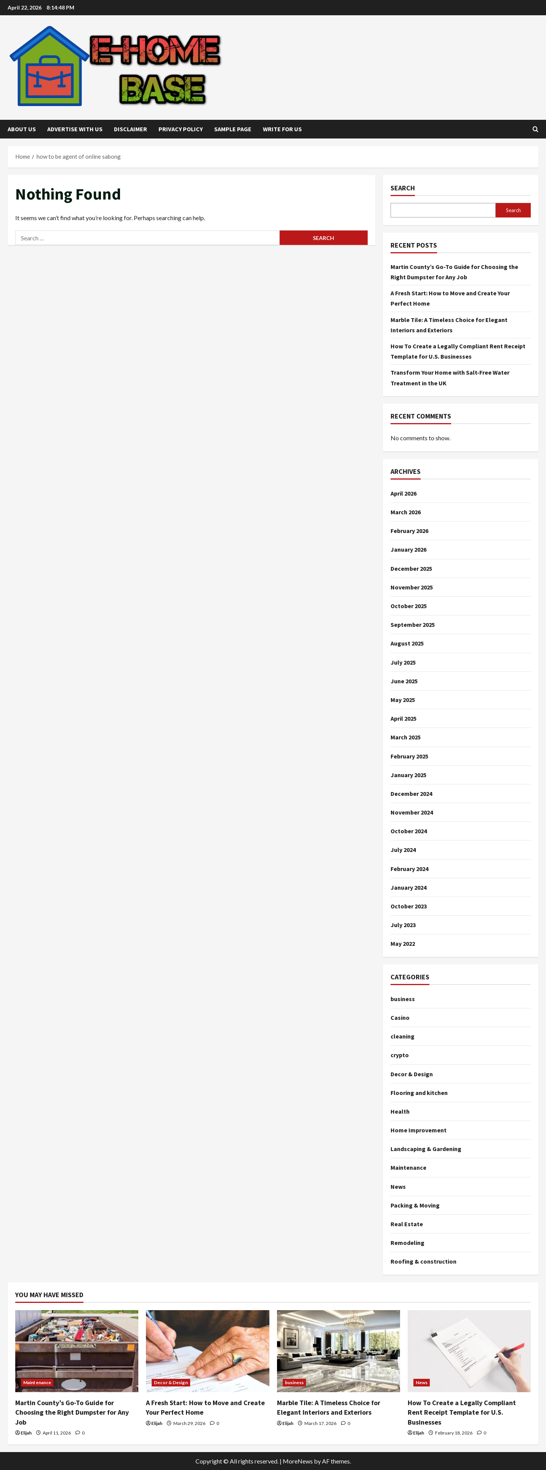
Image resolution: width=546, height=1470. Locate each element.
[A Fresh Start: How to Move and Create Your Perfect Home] (207, 1351)
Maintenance (408, 1167)
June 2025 (404, 681)
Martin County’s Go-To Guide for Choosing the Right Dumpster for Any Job (72, 1412)
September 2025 (413, 624)
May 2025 (403, 700)
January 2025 (408, 775)
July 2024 (403, 849)
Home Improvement (419, 1130)
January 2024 (408, 887)
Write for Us (282, 129)
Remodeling (407, 1242)
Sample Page (232, 129)
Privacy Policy (181, 129)
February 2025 (409, 756)
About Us (22, 129)
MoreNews (298, 1461)
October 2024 (409, 831)
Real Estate (407, 1224)
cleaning (403, 1036)
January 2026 (408, 549)
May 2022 (403, 943)
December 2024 (411, 793)
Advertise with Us (74, 129)
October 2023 (409, 906)
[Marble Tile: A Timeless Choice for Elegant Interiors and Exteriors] (338, 1351)
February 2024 (409, 869)
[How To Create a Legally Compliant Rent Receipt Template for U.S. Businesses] (469, 1351)
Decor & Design (412, 1074)
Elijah (26, 1433)
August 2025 (407, 643)
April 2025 (403, 718)
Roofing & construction (423, 1261)
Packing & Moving (415, 1205)
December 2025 (411, 568)
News (398, 1186)
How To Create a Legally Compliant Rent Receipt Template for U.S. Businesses (462, 1412)
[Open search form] (535, 129)
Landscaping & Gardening (426, 1149)
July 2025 (403, 662)
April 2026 (403, 493)
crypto (400, 1055)
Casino (400, 1017)
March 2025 (406, 737)
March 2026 (406, 512)
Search (403, 188)
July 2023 (403, 925)
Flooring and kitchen (419, 1092)
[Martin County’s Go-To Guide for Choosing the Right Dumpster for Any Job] (76, 1351)
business (403, 999)
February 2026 (409, 531)
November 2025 (412, 587)
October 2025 (409, 606)
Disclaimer (130, 129)
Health (400, 1111)
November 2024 (412, 812)
